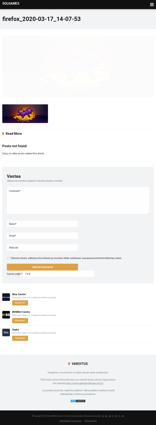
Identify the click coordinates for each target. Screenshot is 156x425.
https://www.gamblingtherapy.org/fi (84, 383)
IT (119, 416)
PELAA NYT (20, 303)
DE (106, 416)
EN (110, 416)
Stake (15, 329)
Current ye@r (14, 273)
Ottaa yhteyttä (91, 421)
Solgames (10, 3)
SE (116, 416)
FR (99, 416)
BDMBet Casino (21, 311)
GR (123, 416)
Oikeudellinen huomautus (71, 421)
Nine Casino (19, 294)
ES (103, 416)
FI (113, 416)
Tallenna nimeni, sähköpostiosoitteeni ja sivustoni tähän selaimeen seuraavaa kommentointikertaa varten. (66, 258)
